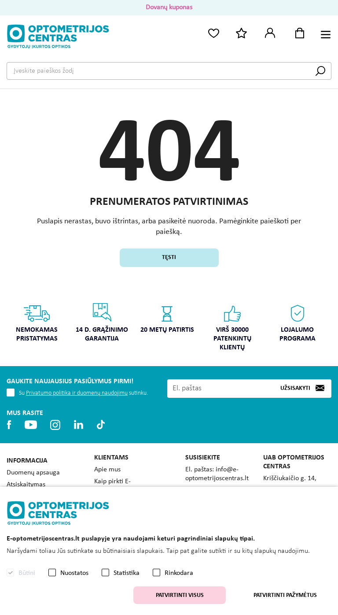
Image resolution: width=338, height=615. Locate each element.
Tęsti (169, 257)
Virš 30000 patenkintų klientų (232, 326)
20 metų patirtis (167, 317)
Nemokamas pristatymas (37, 322)
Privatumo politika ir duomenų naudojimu (77, 393)
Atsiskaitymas (26, 484)
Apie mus (107, 469)
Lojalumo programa (297, 322)
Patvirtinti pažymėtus (285, 595)
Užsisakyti (295, 388)
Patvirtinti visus (180, 595)
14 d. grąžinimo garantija (102, 322)
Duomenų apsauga (33, 472)
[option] (37, 325)
